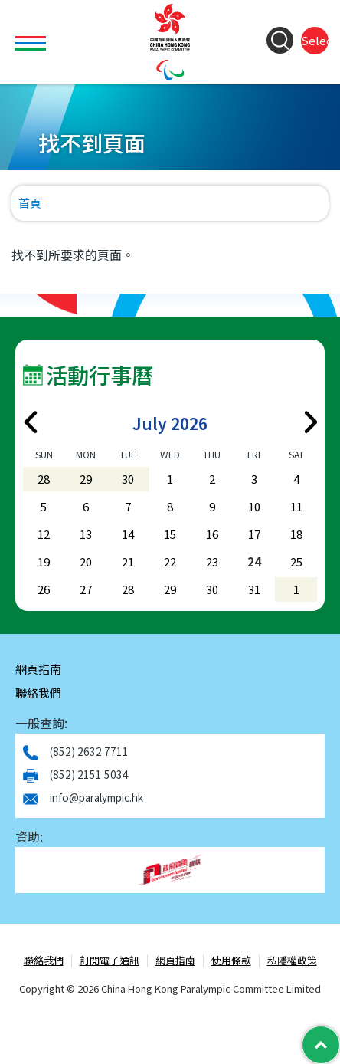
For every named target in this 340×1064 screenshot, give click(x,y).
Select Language (315, 40)
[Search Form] (279, 40)
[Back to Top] (321, 1045)
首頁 (29, 203)
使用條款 (231, 960)
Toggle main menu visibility (32, 34)
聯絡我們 (38, 693)
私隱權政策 (292, 960)
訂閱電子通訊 (109, 960)
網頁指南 (38, 669)
